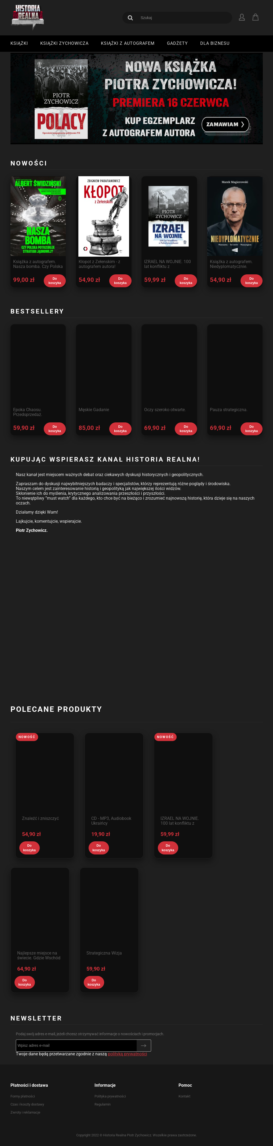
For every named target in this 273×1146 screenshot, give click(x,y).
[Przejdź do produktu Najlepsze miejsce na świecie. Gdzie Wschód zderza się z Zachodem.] (39, 908)
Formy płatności (22, 1096)
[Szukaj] (130, 18)
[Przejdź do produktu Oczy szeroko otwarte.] (169, 373)
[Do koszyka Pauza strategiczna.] (252, 428)
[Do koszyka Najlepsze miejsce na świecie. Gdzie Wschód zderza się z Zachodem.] (24, 982)
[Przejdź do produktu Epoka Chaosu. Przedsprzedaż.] (38, 373)
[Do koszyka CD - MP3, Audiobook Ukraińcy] (99, 847)
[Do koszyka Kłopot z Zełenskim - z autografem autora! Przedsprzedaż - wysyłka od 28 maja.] (120, 280)
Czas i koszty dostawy (27, 1104)
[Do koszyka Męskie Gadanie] (120, 428)
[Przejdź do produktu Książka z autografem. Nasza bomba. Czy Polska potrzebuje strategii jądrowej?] (38, 225)
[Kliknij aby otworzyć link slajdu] (136, 98)
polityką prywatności (127, 1053)
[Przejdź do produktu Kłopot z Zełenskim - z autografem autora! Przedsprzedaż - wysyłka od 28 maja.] (104, 225)
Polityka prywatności (110, 1096)
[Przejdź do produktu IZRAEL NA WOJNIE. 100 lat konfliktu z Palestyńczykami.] (169, 225)
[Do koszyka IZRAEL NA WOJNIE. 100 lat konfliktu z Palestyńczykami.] (186, 280)
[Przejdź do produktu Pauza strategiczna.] (235, 373)
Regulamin (102, 1104)
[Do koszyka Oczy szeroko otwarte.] (186, 428)
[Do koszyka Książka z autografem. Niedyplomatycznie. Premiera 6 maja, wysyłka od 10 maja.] (252, 280)
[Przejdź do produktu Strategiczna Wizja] (109, 908)
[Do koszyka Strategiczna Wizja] (94, 982)
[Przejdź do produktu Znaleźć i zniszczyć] (44, 774)
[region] (136, 98)
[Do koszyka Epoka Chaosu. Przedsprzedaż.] (55, 428)
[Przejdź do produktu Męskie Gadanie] (104, 373)
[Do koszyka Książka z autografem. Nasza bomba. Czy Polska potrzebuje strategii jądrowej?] (55, 280)
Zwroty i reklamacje (25, 1112)
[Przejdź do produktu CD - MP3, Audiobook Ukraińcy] (114, 774)
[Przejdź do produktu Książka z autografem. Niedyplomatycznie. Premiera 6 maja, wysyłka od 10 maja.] (235, 225)
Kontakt (184, 1096)
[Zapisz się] (144, 1046)
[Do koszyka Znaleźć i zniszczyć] (29, 847)
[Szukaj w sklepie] (182, 18)
